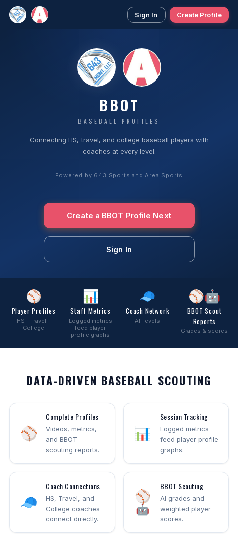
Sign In (146, 15)
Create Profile (199, 15)
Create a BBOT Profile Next (119, 215)
